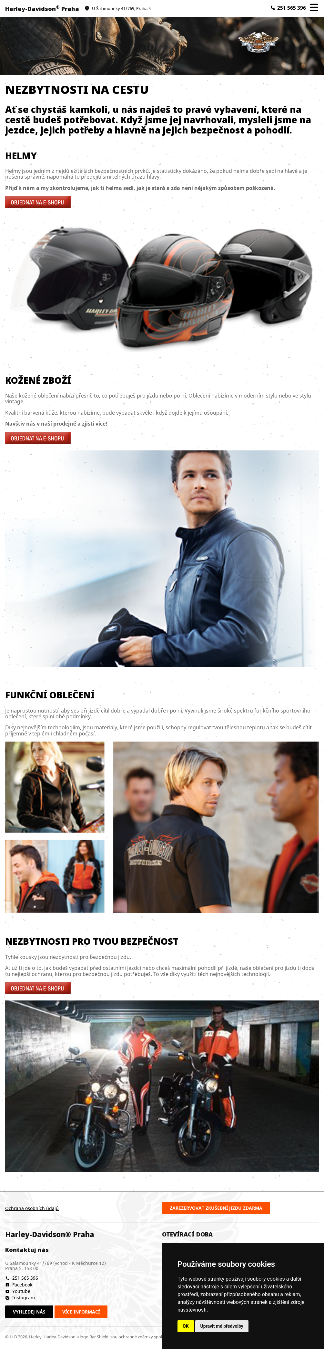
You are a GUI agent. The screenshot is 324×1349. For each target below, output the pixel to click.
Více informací (81, 1312)
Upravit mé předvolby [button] (221, 1326)
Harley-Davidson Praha (42, 9)
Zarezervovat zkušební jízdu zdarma (216, 1208)
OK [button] (186, 1326)
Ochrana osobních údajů (32, 1208)
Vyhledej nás (29, 1312)
